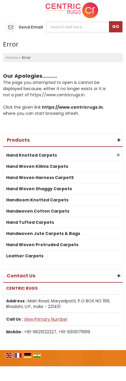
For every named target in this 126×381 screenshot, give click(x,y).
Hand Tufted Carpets (30, 222)
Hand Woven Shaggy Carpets (39, 189)
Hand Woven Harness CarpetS (40, 177)
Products (18, 140)
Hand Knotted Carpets (31, 155)
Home (12, 57)
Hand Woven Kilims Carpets (37, 166)
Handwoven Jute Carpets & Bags (43, 233)
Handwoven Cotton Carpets (37, 211)
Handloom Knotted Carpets (37, 200)
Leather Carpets (24, 256)
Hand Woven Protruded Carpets (42, 245)
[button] (46, 319)
